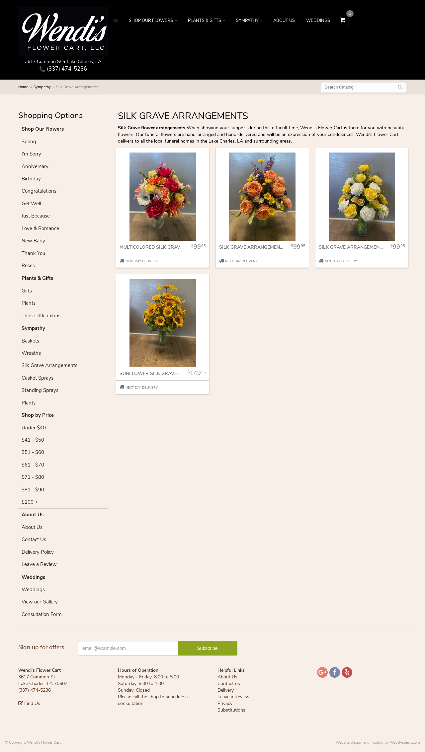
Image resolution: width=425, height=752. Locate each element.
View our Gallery (40, 601)
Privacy (224, 703)
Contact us (228, 683)
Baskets (30, 341)
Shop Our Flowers (151, 21)
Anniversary (35, 166)
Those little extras (41, 315)
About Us (284, 21)
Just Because (36, 216)
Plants (29, 303)
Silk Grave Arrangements (49, 365)
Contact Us (34, 539)
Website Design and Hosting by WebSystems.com (378, 742)
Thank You (33, 253)
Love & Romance (40, 228)
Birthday (31, 178)
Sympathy (247, 21)
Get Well (31, 203)
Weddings (318, 21)
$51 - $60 (33, 452)
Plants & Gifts (204, 21)
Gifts (27, 290)
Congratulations (39, 191)
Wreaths (31, 353)
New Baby (33, 240)
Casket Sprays (37, 378)
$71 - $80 (33, 477)
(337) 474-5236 (63, 69)
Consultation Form (42, 614)
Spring (29, 141)
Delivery (225, 690)
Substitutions (231, 710)
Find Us (29, 703)
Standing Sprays (40, 390)
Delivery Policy (38, 552)
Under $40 (34, 427)
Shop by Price (38, 415)
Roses (28, 265)
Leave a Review (39, 564)
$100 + (30, 502)
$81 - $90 (33, 489)
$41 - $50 (33, 440)
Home (23, 87)
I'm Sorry (31, 154)
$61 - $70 (33, 465)
